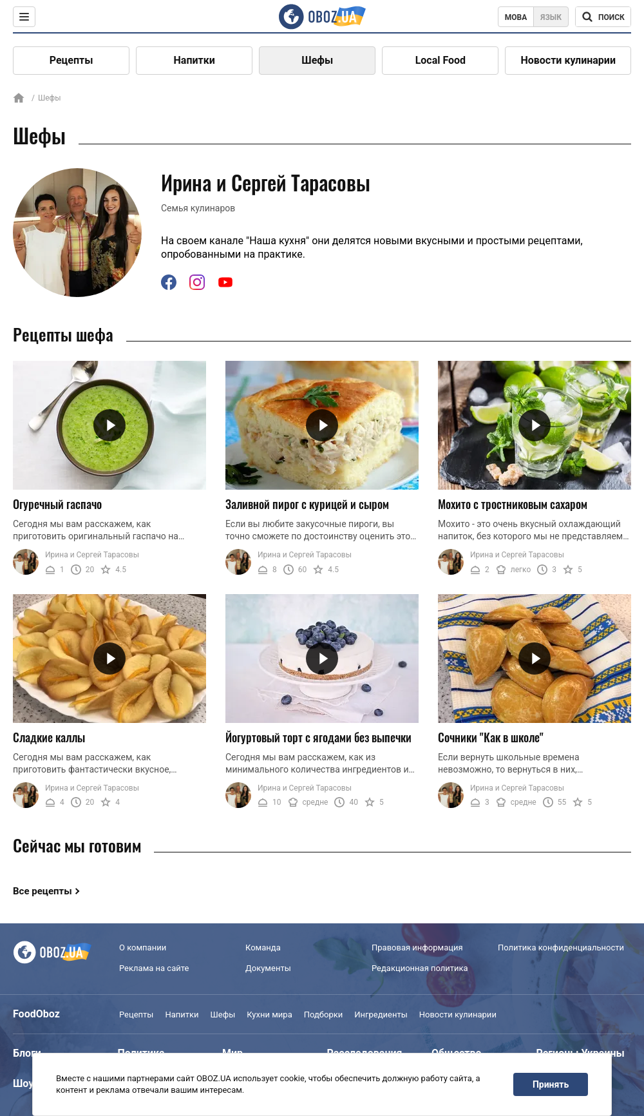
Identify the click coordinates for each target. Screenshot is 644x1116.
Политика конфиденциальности (561, 947)
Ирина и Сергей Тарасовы (92, 554)
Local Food (440, 60)
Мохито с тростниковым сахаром (512, 504)
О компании (142, 947)
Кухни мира (269, 1014)
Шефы (317, 60)
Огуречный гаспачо (57, 504)
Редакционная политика (420, 968)
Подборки (323, 1014)
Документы (268, 968)
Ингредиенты (381, 1014)
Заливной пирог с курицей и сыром (307, 504)
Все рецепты (42, 891)
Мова (516, 17)
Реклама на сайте (154, 968)
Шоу (23, 1083)
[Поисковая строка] (603, 16)
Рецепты (71, 60)
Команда (263, 947)
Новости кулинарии (568, 60)
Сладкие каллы (49, 737)
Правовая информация (417, 947)
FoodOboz (36, 1014)
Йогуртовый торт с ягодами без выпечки (318, 737)
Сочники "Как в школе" (491, 737)
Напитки (194, 60)
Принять (551, 1084)
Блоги (27, 1053)
